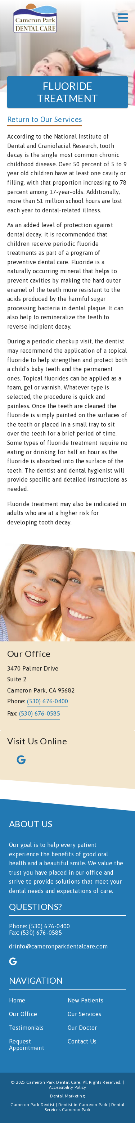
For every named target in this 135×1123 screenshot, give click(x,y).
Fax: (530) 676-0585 (35, 932)
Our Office (23, 1014)
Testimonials (26, 1027)
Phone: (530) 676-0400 (39, 926)
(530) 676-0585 (39, 713)
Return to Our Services (44, 119)
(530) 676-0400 (47, 701)
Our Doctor (82, 1027)
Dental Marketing (67, 1096)
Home (17, 1000)
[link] (35, 18)
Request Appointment (26, 1044)
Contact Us (82, 1041)
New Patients (86, 1000)
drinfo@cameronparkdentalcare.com (58, 946)
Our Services (85, 1014)
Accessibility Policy (67, 1087)
